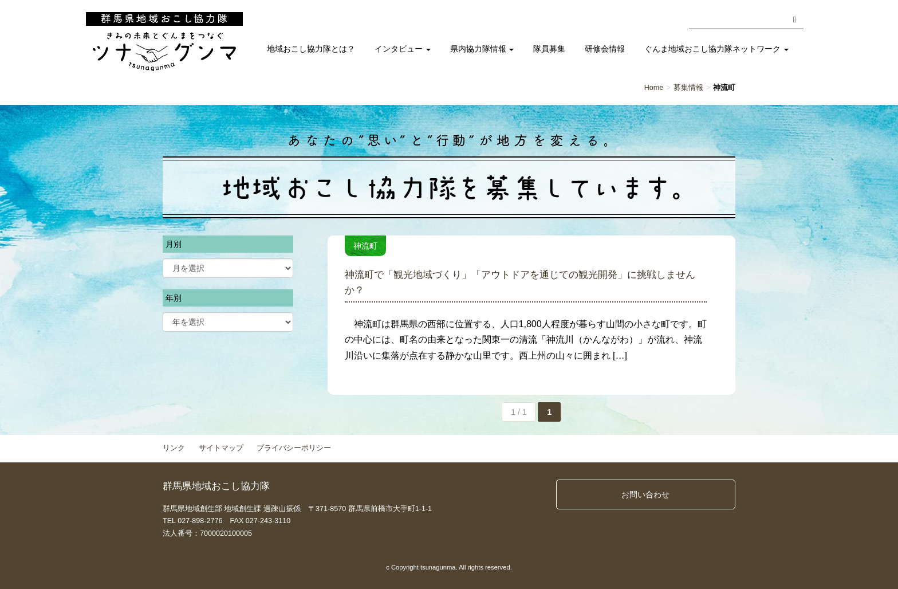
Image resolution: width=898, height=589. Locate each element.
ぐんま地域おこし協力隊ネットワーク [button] (716, 49)
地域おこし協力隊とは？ (311, 49)
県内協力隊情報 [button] (482, 49)
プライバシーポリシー (294, 448)
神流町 (365, 245)
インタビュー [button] (403, 49)
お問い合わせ (645, 494)
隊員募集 (549, 49)
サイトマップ (221, 448)
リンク (174, 448)
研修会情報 (605, 49)
